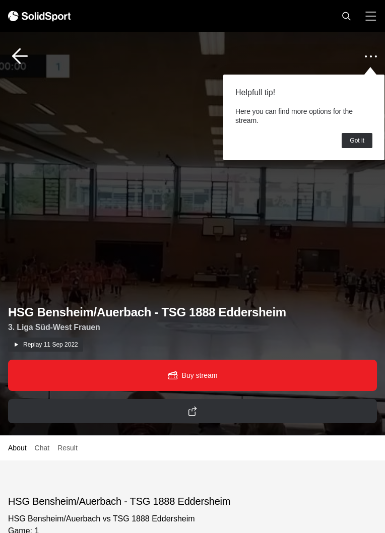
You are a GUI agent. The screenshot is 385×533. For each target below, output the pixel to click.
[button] (346, 16)
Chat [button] (42, 447)
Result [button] (67, 447)
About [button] (17, 447)
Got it (357, 140)
